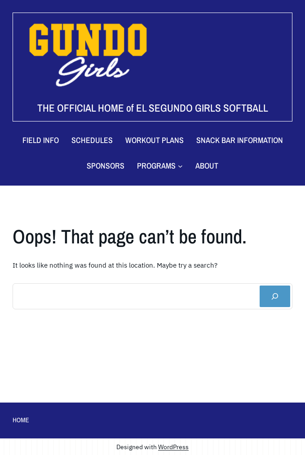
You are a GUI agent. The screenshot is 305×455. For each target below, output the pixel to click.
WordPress (173, 446)
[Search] (275, 296)
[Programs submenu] (159, 166)
